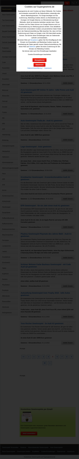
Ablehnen (32, 46)
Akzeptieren (34, 40)
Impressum (48, 68)
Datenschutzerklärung (34, 68)
